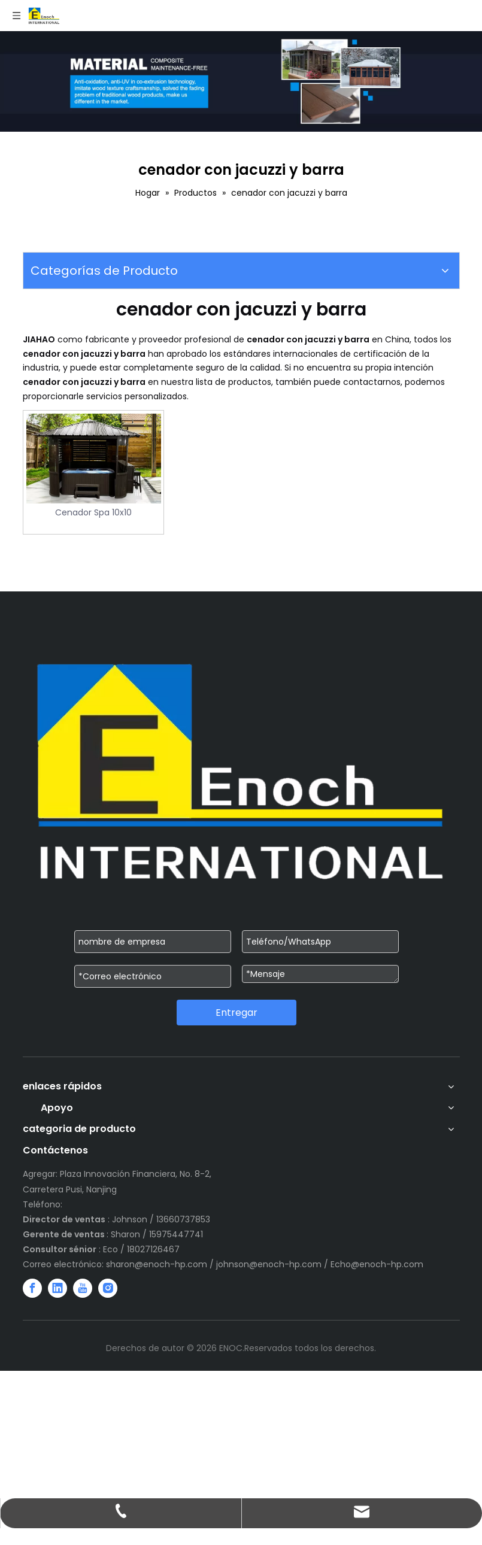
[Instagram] (107, 1288)
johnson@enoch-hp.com (269, 1264)
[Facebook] (32, 1288)
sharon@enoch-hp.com (158, 1264)
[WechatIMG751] (241, 81)
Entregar (236, 1012)
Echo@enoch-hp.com (377, 1264)
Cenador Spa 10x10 (93, 512)
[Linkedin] (57, 1288)
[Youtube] (82, 1288)
